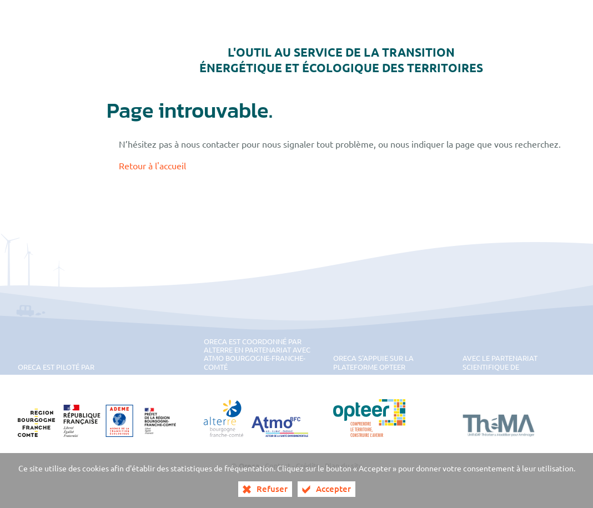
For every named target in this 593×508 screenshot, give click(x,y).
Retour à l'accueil (152, 165)
